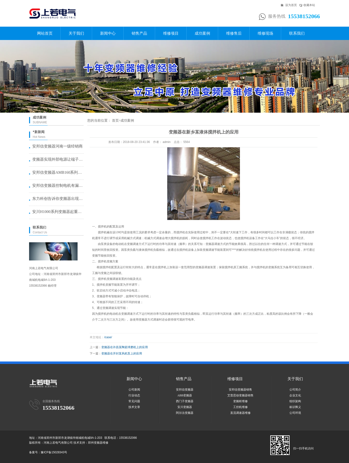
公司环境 (295, 413)
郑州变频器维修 (98, 442)
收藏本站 (309, 5)
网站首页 (45, 33)
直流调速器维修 (240, 413)
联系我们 (297, 33)
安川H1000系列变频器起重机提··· (57, 212)
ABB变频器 (184, 395)
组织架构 (295, 401)
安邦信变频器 (184, 389)
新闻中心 (108, 33)
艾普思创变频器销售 (240, 395)
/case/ (108, 337)
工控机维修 (240, 407)
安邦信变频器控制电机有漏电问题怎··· (57, 185)
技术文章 (134, 407)
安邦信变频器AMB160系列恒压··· (57, 172)
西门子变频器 (184, 401)
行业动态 (134, 395)
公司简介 (295, 389)
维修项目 (171, 33)
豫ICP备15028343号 (54, 452)
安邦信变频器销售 (240, 389)
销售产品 (139, 33)
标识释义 (295, 407)
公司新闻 (134, 389)
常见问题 (134, 401)
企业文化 (295, 395)
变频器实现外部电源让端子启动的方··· (57, 159)
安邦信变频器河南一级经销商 (57, 146)
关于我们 (76, 33)
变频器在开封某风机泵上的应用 (121, 353)
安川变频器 (184, 407)
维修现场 (265, 33)
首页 (115, 120)
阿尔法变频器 (184, 413)
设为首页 (291, 5)
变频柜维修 (240, 401)
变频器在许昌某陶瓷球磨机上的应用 (124, 347)
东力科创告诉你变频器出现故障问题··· (57, 198)
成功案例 (202, 33)
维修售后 (234, 33)
